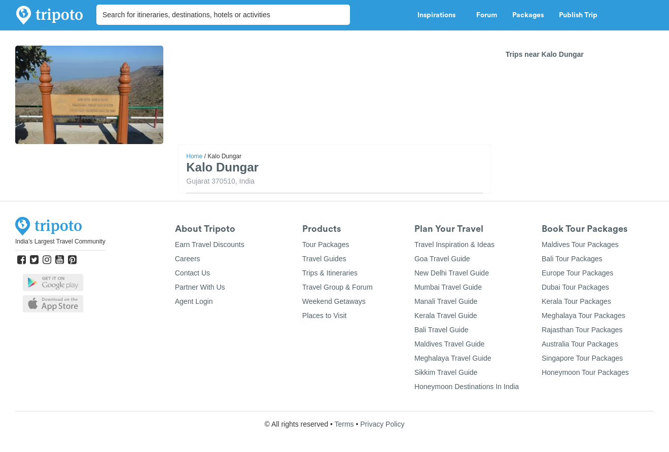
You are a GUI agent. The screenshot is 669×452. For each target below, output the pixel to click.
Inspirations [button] (439, 15)
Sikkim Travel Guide (445, 372)
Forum (486, 15)
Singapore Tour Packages (582, 358)
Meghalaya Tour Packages (583, 315)
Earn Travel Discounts (209, 244)
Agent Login (194, 301)
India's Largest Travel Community (60, 241)
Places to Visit (324, 315)
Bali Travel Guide (441, 330)
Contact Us (192, 273)
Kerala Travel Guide (445, 315)
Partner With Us (200, 287)
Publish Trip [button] (581, 15)
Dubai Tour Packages (575, 287)
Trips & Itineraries (330, 273)
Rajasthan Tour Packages (582, 330)
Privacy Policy (382, 424)
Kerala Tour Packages (576, 301)
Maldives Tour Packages (580, 244)
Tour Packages (325, 244)
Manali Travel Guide (446, 301)
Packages (528, 15)
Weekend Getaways (334, 301)
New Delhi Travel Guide (451, 273)
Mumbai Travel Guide (448, 287)
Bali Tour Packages (572, 259)
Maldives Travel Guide (449, 344)
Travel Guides (324, 259)
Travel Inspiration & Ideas (454, 244)
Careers (187, 259)
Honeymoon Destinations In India (466, 387)
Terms (344, 424)
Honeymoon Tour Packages (585, 372)
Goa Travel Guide (442, 259)
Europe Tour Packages (577, 273)
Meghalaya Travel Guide (452, 358)
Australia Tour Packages (580, 344)
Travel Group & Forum (337, 287)
